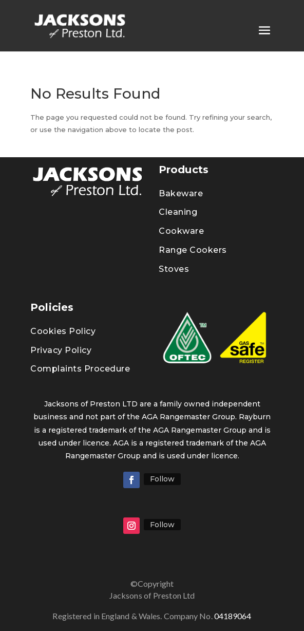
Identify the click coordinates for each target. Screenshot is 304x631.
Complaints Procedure (80, 369)
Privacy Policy (60, 350)
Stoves (174, 269)
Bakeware (181, 193)
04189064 (240, 617)
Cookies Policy (63, 331)
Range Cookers (193, 250)
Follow (162, 479)
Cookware (181, 231)
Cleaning (178, 212)
